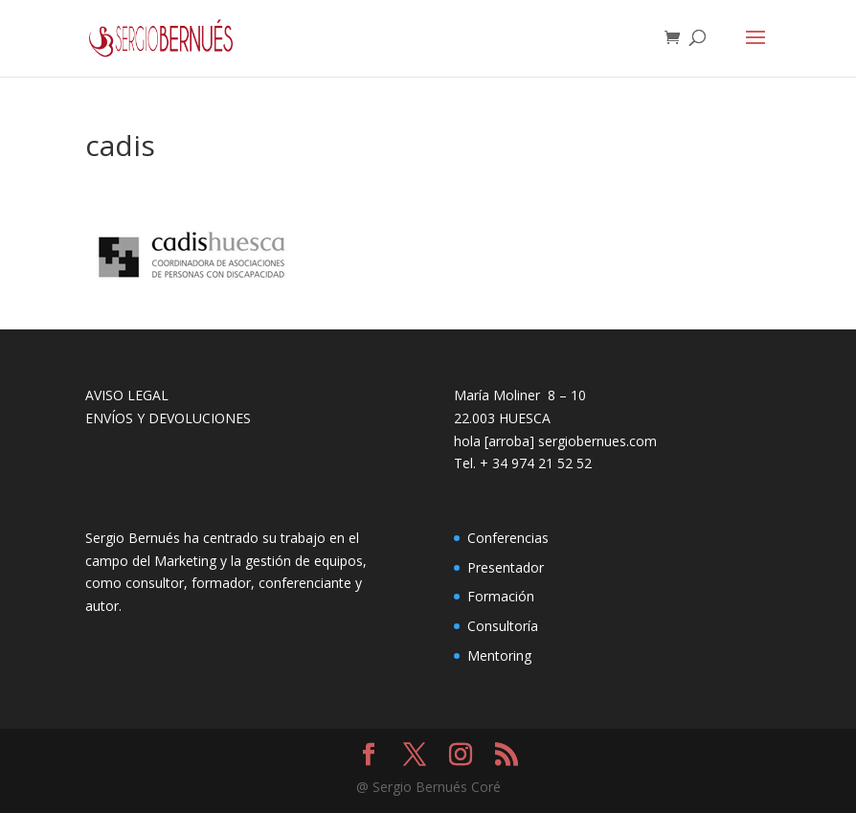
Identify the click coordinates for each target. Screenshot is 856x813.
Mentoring (499, 655)
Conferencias (508, 538)
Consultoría (502, 626)
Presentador (505, 567)
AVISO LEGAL (127, 395)
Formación (500, 596)
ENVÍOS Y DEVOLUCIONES (168, 418)
